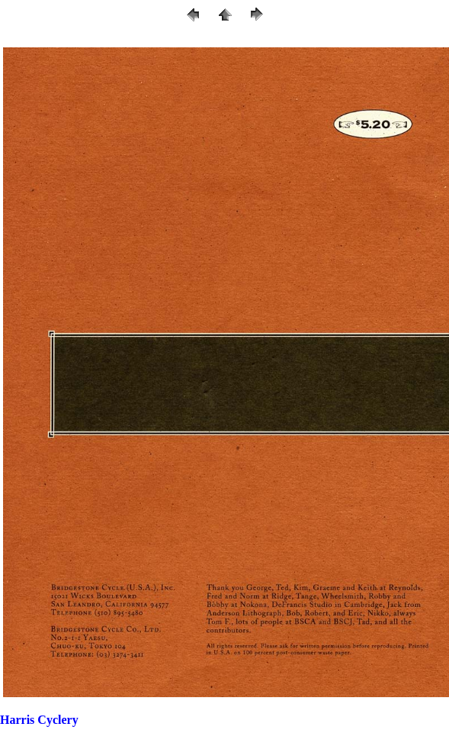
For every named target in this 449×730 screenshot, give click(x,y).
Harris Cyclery (39, 719)
